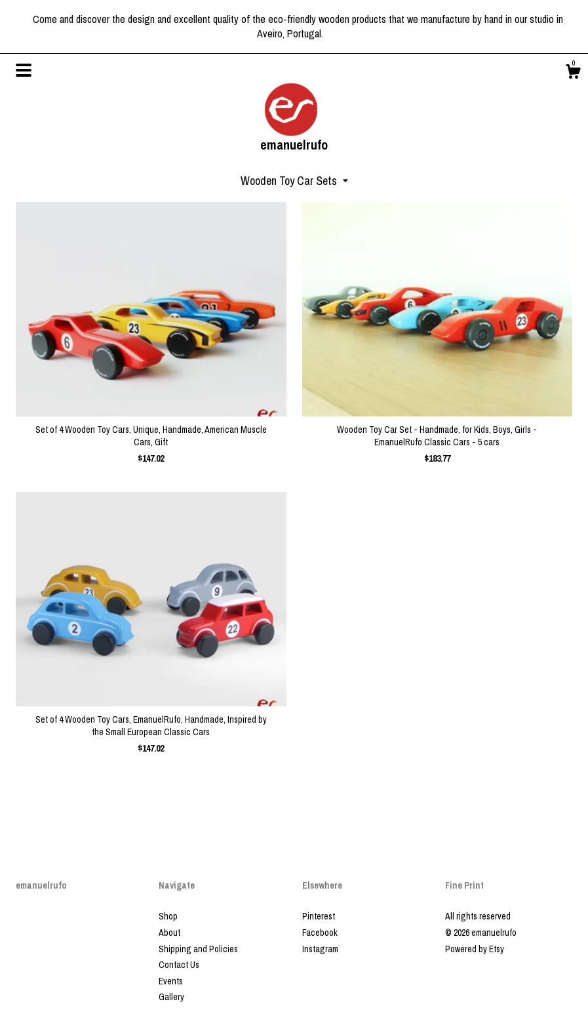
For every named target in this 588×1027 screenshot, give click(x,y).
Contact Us (179, 965)
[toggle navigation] (23, 70)
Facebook (320, 932)
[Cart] (573, 73)
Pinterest (318, 916)
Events (171, 981)
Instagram (320, 949)
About (169, 932)
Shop (168, 916)
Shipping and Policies (198, 949)
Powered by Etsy (474, 949)
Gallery (171, 997)
